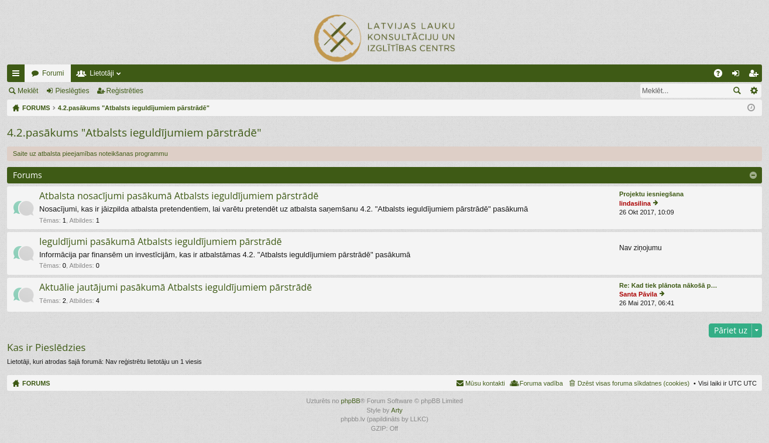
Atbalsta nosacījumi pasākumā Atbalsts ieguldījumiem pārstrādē (178, 196)
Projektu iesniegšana (651, 193)
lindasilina (635, 203)
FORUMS (36, 383)
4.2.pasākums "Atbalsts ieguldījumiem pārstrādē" (134, 132)
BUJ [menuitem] (722, 75)
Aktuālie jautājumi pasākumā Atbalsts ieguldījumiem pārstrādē (175, 288)
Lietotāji (102, 73)
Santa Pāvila (638, 294)
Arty (397, 410)
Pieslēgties (72, 91)
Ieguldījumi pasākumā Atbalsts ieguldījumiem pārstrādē (160, 242)
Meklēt (28, 91)
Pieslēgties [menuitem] (738, 75)
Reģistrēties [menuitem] (755, 75)
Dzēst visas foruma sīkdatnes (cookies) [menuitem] (633, 383)
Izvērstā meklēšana (753, 91)
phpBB (351, 400)
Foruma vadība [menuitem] (541, 383)
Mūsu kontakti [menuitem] (485, 383)
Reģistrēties (125, 91)
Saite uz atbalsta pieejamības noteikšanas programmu (90, 153)
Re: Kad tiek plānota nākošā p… (668, 285)
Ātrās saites (18, 75)
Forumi (53, 73)
